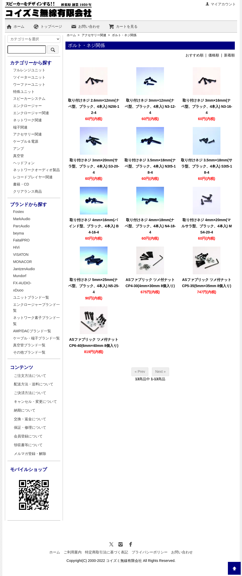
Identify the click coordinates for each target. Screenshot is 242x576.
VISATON (20, 254)
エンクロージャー (27, 106)
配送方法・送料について (33, 384)
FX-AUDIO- (22, 283)
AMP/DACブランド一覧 (32, 331)
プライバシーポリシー (150, 552)
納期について (24, 410)
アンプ (18, 149)
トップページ (47, 26)
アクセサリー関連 (94, 35)
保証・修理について (30, 427)
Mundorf (19, 276)
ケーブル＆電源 (25, 141)
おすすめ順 (195, 55)
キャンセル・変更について (35, 401)
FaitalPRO (21, 240)
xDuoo (18, 290)
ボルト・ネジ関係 (124, 35)
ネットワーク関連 (27, 120)
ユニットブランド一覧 (31, 297)
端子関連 (20, 127)
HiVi (16, 247)
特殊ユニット (24, 92)
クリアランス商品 (27, 191)
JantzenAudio (24, 269)
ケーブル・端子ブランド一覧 (36, 338)
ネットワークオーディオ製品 (36, 170)
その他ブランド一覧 (29, 352)
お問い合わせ (85, 26)
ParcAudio (21, 226)
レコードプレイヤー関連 (33, 177)
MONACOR (22, 262)
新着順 (229, 55)
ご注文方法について (30, 376)
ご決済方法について (30, 393)
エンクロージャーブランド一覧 (36, 307)
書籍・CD (21, 184)
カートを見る (123, 26)
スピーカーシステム (29, 98)
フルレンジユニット (29, 70)
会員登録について (28, 436)
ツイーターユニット (29, 77)
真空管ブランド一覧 (29, 345)
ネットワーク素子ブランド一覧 (36, 321)
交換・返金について (30, 419)
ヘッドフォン (24, 163)
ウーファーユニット (29, 84)
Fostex (18, 212)
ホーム (15, 26)
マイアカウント (220, 4)
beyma (18, 233)
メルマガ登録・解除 (30, 454)
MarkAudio (21, 219)
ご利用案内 (73, 552)
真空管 (18, 156)
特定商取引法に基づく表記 (106, 552)
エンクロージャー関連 (31, 113)
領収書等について (28, 445)
